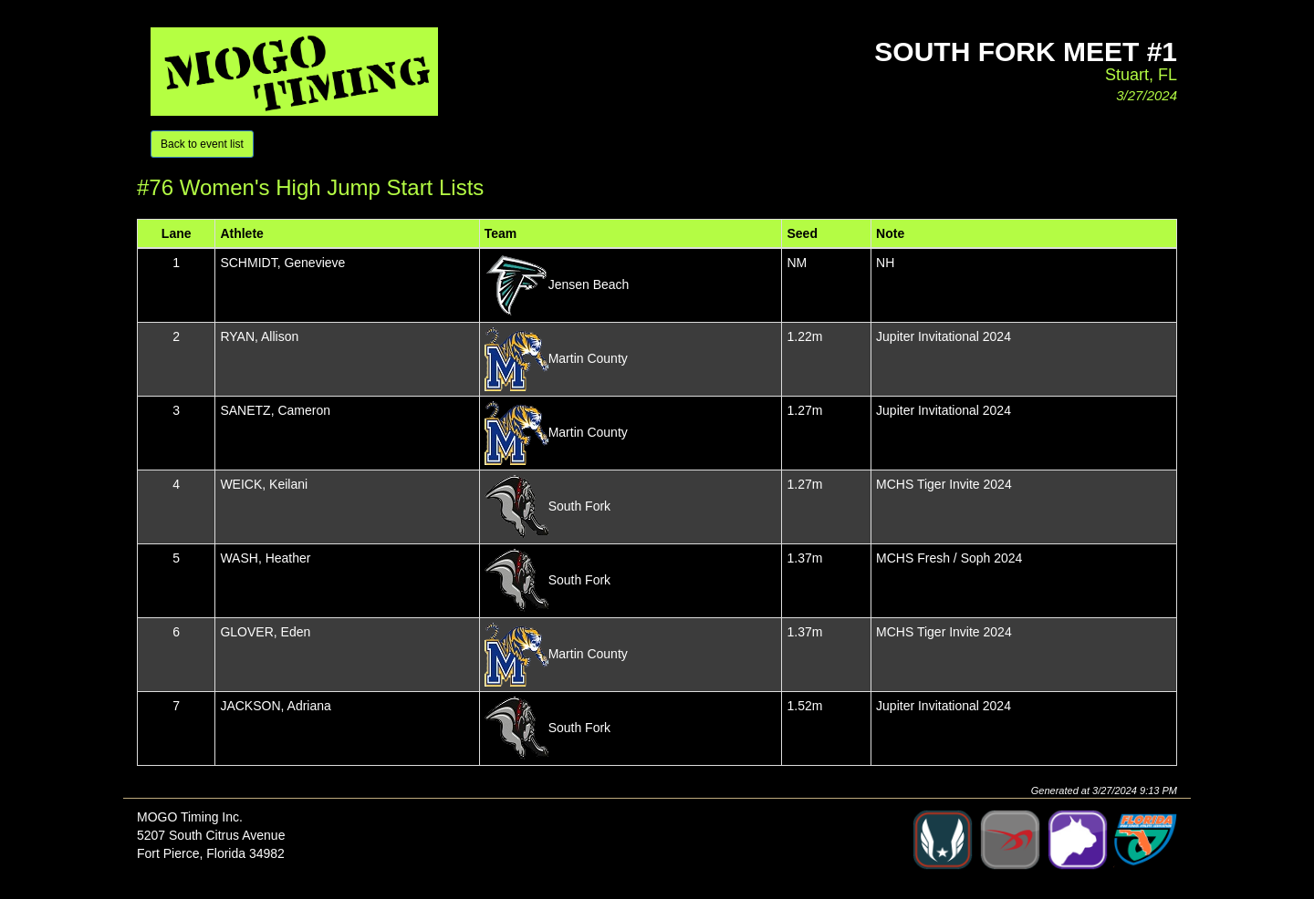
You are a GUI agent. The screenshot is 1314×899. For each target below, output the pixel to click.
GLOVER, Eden (265, 632)
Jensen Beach (589, 283)
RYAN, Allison (259, 336)
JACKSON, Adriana (275, 705)
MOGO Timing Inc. (190, 817)
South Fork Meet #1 (1025, 51)
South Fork (579, 505)
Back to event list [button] (202, 144)
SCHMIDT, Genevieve (282, 262)
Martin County (588, 357)
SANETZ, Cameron (275, 410)
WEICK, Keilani (264, 484)
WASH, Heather (265, 558)
